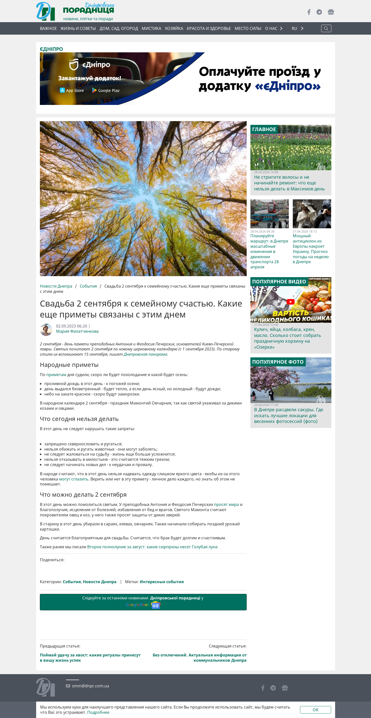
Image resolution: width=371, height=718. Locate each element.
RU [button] (295, 28)
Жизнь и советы (78, 28)
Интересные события (162, 665)
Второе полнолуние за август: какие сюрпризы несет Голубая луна (152, 631)
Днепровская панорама (145, 354)
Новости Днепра (56, 286)
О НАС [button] (271, 28)
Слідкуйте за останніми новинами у (143, 686)
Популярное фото (278, 362)
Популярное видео (279, 281)
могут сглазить (73, 563)
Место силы (248, 28)
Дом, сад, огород (119, 28)
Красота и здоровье (209, 28)
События (88, 286)
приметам (56, 374)
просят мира (226, 588)
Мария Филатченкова (77, 331)
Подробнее (98, 712)
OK (315, 710)
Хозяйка (174, 28)
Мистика (151, 28)
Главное (264, 129)
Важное (48, 28)
